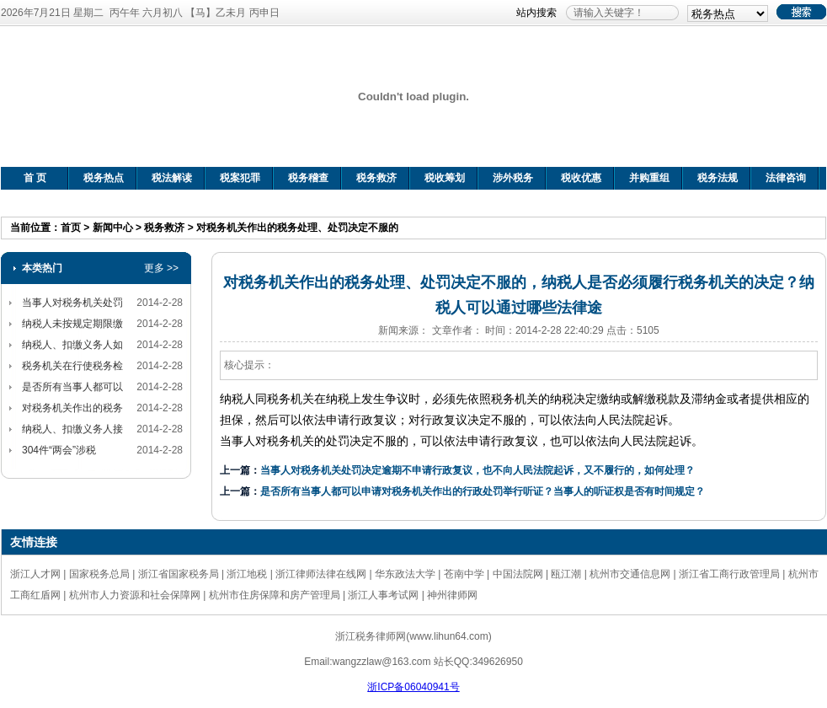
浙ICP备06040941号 (413, 687)
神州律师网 (452, 595)
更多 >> (161, 268)
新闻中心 (113, 227)
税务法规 (717, 178)
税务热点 (103, 178)
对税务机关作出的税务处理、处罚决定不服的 (297, 227)
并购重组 (649, 178)
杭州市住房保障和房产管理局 (274, 595)
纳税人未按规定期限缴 (72, 324)
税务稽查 (308, 178)
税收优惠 (581, 178)
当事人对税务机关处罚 (72, 302)
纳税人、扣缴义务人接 (72, 429)
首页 (71, 227)
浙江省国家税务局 (178, 574)
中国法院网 (518, 574)
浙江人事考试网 (383, 595)
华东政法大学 (405, 574)
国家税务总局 (99, 574)
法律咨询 (786, 178)
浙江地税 (247, 574)
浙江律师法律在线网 (320, 574)
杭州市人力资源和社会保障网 (134, 595)
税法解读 (172, 178)
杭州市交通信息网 (630, 574)
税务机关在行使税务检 (72, 366)
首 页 (35, 178)
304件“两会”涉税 (59, 450)
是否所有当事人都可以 (72, 387)
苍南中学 (464, 574)
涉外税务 (513, 178)
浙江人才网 (35, 574)
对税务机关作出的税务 (72, 408)
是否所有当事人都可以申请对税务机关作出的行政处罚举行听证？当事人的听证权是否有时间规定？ (482, 491)
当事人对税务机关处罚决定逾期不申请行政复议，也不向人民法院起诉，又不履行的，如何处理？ (477, 470)
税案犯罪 (240, 178)
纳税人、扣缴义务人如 (72, 345)
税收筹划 (444, 178)
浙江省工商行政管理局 (729, 574)
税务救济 (376, 178)
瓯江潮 (566, 574)
